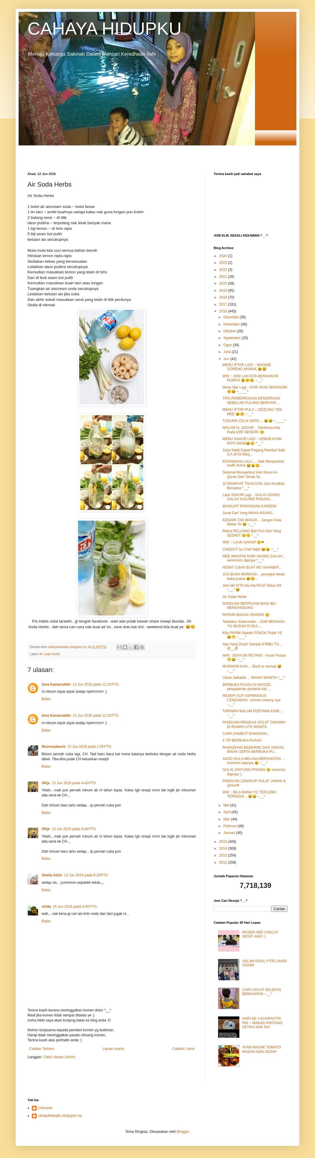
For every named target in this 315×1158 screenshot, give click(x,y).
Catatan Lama (183, 1049)
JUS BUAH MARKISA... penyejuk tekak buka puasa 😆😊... (254, 576)
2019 (223, 290)
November (232, 324)
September (232, 338)
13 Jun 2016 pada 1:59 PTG (89, 747)
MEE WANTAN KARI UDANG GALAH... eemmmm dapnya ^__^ (254, 558)
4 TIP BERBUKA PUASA (242, 740)
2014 (223, 848)
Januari (229, 833)
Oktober (230, 331)
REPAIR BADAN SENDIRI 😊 (246, 615)
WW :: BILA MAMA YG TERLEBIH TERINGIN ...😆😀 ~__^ (249, 794)
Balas (46, 699)
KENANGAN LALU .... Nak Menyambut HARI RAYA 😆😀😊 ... (253, 463)
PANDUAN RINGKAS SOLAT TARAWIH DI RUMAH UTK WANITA (254, 724)
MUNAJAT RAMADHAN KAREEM (249, 506)
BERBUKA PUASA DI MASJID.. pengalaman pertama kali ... (247, 687)
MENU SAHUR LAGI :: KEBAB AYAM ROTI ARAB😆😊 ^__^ (252, 441)
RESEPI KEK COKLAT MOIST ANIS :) (260, 934)
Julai (227, 352)
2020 (223, 283)
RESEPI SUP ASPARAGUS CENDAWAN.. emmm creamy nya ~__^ (251, 700)
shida (46, 906)
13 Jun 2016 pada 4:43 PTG (74, 783)
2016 (223, 311)
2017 (223, 304)
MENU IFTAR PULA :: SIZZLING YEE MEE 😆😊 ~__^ (252, 412)
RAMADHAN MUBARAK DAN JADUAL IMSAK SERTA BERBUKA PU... (253, 749)
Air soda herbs (49, 654)
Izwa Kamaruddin (56, 684)
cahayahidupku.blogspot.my (60, 1116)
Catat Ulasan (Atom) (59, 1057)
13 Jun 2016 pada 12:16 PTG (96, 715)
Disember (231, 317)
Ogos (228, 345)
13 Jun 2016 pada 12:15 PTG (96, 684)
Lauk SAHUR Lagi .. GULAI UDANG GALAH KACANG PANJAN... (251, 497)
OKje (46, 783)
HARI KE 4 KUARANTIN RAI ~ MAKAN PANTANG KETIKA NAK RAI (262, 1022)
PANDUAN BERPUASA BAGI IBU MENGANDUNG (249, 606)
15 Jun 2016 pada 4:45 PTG (75, 906)
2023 (223, 263)
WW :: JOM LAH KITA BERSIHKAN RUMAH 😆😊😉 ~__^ (250, 378)
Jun (226, 359)
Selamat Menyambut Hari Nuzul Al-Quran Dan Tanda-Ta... (250, 474)
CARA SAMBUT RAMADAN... (246, 734)
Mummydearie (54, 747)
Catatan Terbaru (41, 1049)
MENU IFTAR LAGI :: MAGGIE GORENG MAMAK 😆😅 (247, 367)
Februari (230, 826)
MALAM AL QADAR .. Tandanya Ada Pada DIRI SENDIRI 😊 (251, 430)
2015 (223, 842)
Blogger (183, 1132)
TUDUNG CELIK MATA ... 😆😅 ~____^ (254, 421)
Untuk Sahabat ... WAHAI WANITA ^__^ (254, 678)
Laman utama (113, 1049)
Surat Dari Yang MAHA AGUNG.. (248, 513)
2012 (223, 862)
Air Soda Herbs (234, 597)
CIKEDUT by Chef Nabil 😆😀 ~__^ (251, 549)
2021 (223, 277)
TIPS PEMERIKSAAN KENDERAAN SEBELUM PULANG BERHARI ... (251, 400)
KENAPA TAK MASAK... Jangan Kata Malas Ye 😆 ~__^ (252, 522)
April (227, 812)
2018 (223, 297)
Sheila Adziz (52, 875)
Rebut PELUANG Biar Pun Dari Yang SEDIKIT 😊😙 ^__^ (252, 533)
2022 (223, 270)
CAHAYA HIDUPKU (104, 29)
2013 (223, 855)
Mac (227, 819)
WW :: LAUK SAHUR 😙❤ (243, 542)
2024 (223, 256)
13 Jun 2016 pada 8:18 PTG (86, 875)
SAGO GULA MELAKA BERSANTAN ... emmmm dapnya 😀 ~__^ (254, 761)
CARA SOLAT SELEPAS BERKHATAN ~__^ (261, 992)
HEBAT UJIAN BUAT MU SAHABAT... (252, 567)
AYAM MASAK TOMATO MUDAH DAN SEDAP (261, 1049)
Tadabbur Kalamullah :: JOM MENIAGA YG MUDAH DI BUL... (253, 624)
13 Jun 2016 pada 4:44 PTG (74, 829)
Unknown (45, 1108)
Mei (226, 805)
